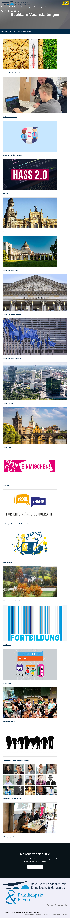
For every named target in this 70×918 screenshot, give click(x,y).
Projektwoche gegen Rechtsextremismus (16, 760)
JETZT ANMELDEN (35, 867)
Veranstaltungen (26, 7)
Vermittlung (38, 7)
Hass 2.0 (5, 193)
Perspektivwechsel (9, 722)
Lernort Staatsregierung (10, 270)
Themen (4, 7)
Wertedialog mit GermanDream (12, 798)
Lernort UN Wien (8, 403)
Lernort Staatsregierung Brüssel (13, 358)
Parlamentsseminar (9, 232)
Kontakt (38, 915)
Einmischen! (6, 485)
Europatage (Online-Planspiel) (12, 155)
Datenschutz (56, 915)
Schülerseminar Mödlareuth (11, 601)
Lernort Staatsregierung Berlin (12, 314)
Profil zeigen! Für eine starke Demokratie (16, 524)
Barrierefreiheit (29, 915)
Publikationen (14, 7)
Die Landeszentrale (51, 7)
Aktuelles (64, 915)
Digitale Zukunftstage (10, 117)
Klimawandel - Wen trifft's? (11, 73)
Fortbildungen (7, 645)
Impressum (46, 915)
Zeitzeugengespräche (9, 837)
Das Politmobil (7, 562)
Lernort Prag (7, 447)
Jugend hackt (7, 683)
